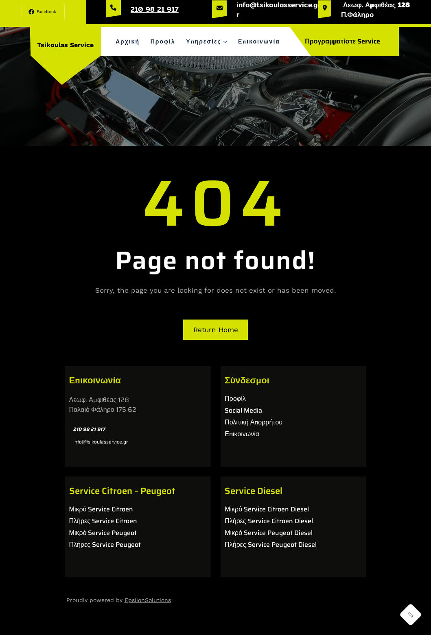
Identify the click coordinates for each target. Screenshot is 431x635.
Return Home (215, 330)
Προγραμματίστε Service (342, 41)
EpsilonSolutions (148, 600)
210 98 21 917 (155, 9)
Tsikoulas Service (65, 45)
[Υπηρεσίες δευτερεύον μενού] (225, 41)
